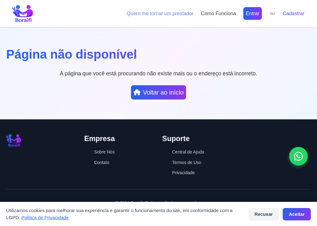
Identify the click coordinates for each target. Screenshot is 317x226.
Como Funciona (218, 13)
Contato (101, 162)
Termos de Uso (186, 162)
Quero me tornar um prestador (160, 13)
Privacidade (183, 172)
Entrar (252, 13)
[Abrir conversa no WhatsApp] (298, 156)
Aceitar (297, 214)
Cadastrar (293, 13)
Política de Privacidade (45, 217)
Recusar (263, 214)
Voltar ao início (158, 92)
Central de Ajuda (188, 151)
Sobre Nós (104, 151)
